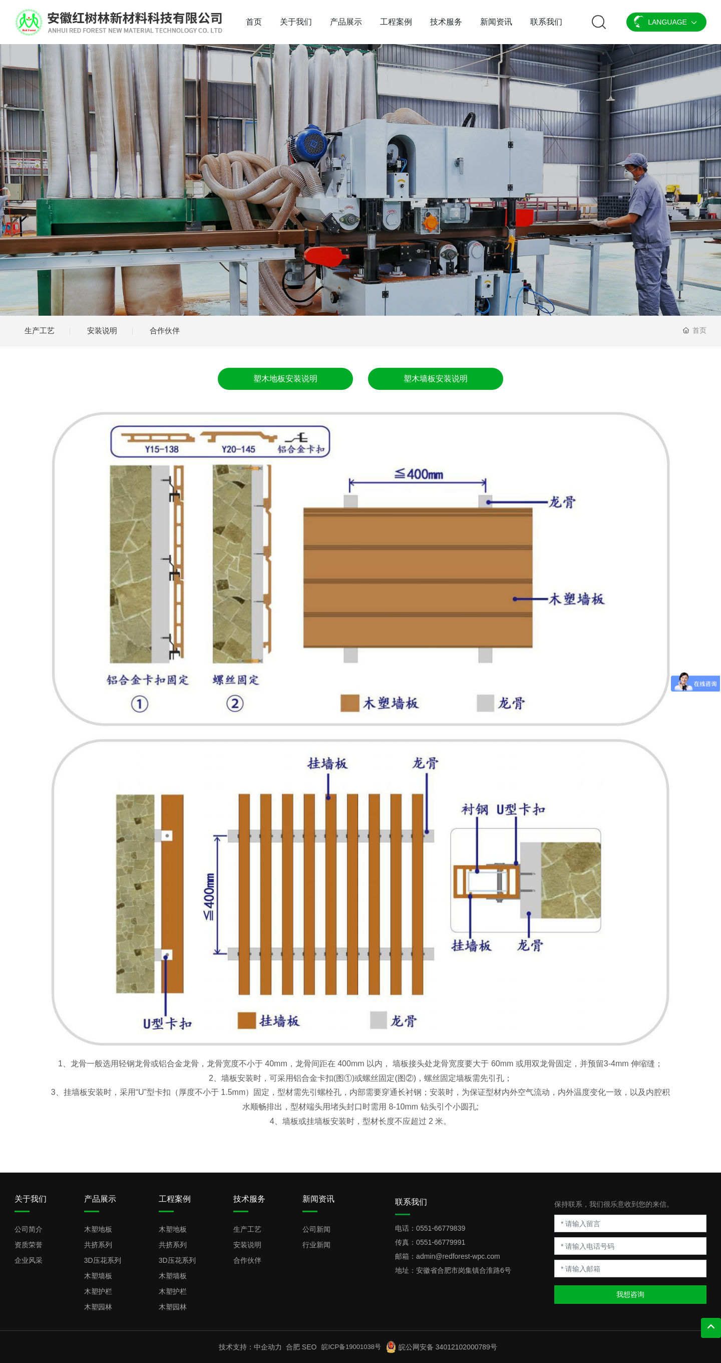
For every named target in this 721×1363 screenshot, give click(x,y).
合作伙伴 (165, 330)
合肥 (293, 1347)
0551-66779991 (440, 1242)
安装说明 (102, 330)
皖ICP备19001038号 (351, 1346)
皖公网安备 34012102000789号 (448, 1347)
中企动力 (268, 1347)
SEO (309, 1347)
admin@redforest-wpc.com (458, 1256)
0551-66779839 (440, 1228)
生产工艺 (40, 330)
